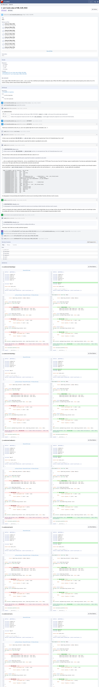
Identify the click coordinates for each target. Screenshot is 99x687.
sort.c (6, 258)
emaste (6, 64)
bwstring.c (7, 252)
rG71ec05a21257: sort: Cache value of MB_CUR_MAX (14, 74)
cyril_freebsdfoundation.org (15, 14)
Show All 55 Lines (26, 294)
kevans (5, 69)
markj (5, 66)
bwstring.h (7, 250)
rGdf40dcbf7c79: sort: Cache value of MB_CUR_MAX (14, 72)
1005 (4, 116)
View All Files (49, 51)
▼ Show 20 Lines (34, 294)
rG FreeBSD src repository (8, 92)
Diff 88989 (29, 120)
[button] (97, 1)
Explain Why (67, 230)
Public (11, 10)
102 (4, 114)
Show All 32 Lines (26, 269)
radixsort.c (7, 254)
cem (5, 67)
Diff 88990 (29, 123)
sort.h (6, 256)
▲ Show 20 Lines (18, 294)
